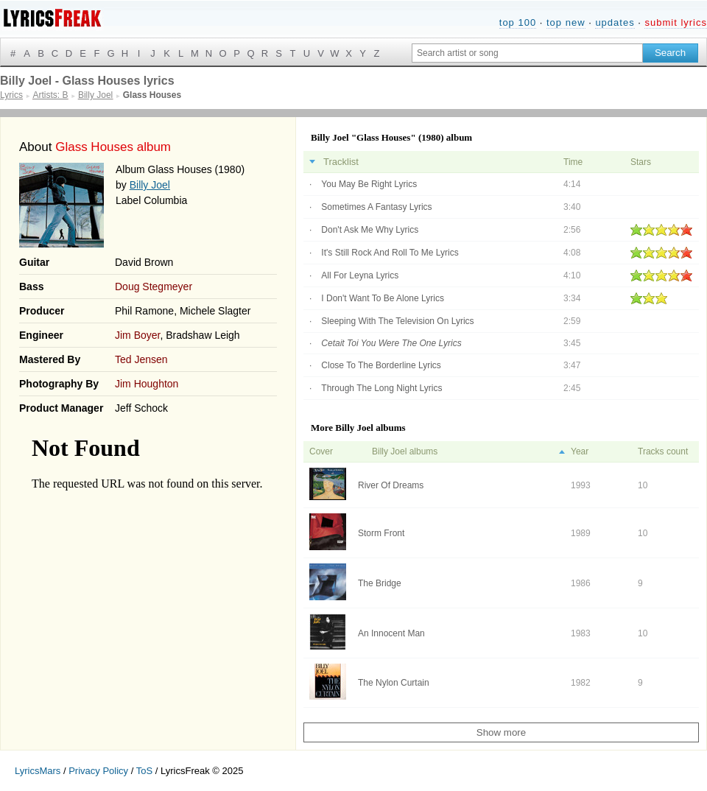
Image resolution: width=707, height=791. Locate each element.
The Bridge (379, 583)
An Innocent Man (391, 633)
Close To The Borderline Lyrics (381, 365)
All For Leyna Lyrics (359, 275)
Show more (501, 732)
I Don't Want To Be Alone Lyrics (382, 298)
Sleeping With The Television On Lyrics (397, 321)
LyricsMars (37, 770)
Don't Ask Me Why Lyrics (369, 230)
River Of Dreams (390, 485)
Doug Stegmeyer (153, 286)
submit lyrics (675, 22)
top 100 (517, 22)
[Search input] (527, 53)
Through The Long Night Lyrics (381, 388)
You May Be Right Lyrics (369, 184)
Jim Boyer (137, 335)
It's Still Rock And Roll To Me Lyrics (389, 252)
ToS (144, 770)
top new (565, 22)
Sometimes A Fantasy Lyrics (376, 207)
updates (614, 22)
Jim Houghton (146, 384)
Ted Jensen (141, 359)
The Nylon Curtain (393, 683)
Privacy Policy (98, 770)
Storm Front (381, 533)
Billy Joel (150, 185)
